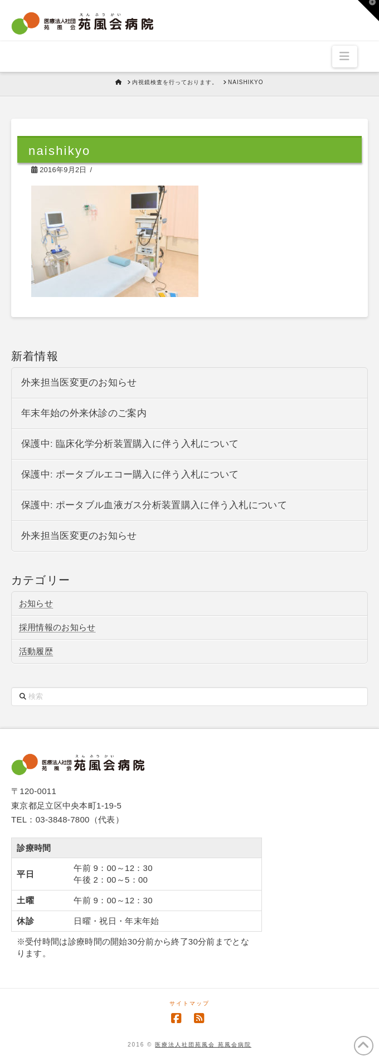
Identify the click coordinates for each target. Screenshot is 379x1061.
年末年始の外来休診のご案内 (84, 413)
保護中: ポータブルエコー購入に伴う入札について (130, 474)
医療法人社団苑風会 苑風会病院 (203, 1044)
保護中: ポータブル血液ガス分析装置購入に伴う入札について (154, 505)
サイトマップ (189, 1003)
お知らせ (36, 603)
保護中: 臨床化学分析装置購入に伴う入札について (130, 444)
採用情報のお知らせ (57, 627)
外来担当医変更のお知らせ (79, 382)
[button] (344, 56)
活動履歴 (36, 651)
